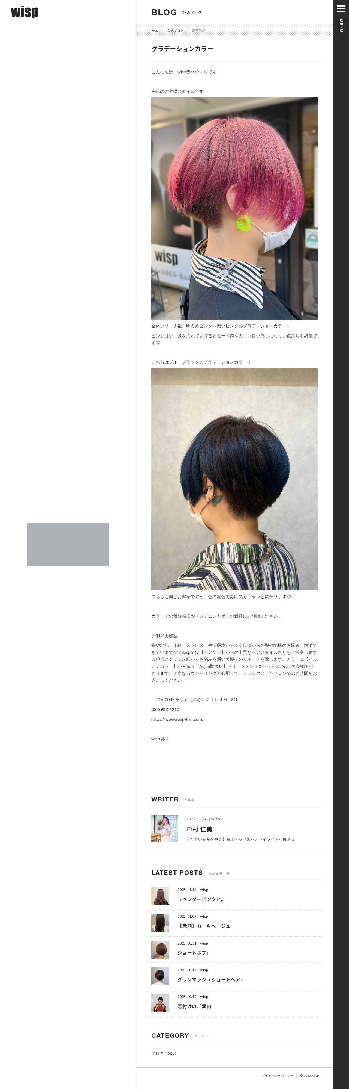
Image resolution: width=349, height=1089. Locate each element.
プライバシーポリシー (278, 1075)
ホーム (153, 30)
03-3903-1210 (165, 709)
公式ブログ (175, 30)
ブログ (157, 1053)
